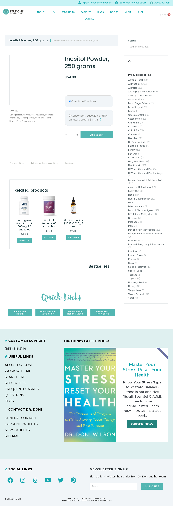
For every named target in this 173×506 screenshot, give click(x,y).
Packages (133, 222)
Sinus (131, 263)
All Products (66, 40)
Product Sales (135, 255)
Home (56, 40)
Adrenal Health (136, 80)
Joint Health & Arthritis (139, 187)
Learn (100, 12)
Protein (132, 259)
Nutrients (132, 218)
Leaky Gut (133, 191)
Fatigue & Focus (136, 146)
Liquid (131, 194)
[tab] (16, 163)
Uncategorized (136, 282)
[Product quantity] (72, 134)
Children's (133, 126)
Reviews (70, 163)
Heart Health (134, 165)
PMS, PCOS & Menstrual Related (145, 233)
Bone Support (135, 107)
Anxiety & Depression (139, 95)
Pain (130, 225)
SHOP (141, 12)
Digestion (133, 138)
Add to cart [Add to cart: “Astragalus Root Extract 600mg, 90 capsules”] (24, 240)
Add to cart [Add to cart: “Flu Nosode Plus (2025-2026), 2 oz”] (73, 237)
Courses (132, 134)
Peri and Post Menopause (141, 229)
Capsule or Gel (136, 115)
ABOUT (41, 12)
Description (17, 163)
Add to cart (96, 134)
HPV (53, 12)
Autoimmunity (135, 99)
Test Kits (132, 274)
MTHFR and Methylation (140, 214)
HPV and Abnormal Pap (140, 169)
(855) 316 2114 (15, 348)
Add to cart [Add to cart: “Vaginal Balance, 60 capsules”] (48, 237)
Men (130, 202)
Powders (39, 114)
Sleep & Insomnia (137, 267)
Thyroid (132, 278)
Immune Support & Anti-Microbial (145, 180)
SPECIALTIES (68, 12)
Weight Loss (134, 290)
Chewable (133, 122)
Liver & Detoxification (139, 198)
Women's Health (43, 117)
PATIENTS (86, 12)
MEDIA (127, 12)
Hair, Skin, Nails (136, 161)
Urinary (132, 286)
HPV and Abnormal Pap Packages (146, 173)
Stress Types (135, 270)
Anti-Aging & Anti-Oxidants (142, 91)
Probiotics (133, 251)
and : (89, 118)
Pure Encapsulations (26, 121)
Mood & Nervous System (141, 210)
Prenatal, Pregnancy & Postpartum (146, 244)
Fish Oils (132, 153)
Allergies (132, 87)
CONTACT (90, 18)
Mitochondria (135, 206)
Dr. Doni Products (137, 142)
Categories (134, 118)
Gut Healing (134, 157)
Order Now (142, 424)
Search (132, 40)
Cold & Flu (133, 130)
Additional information (44, 163)
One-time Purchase (82, 101)
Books (114, 12)
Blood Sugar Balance (139, 103)
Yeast (131, 298)
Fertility (132, 149)
